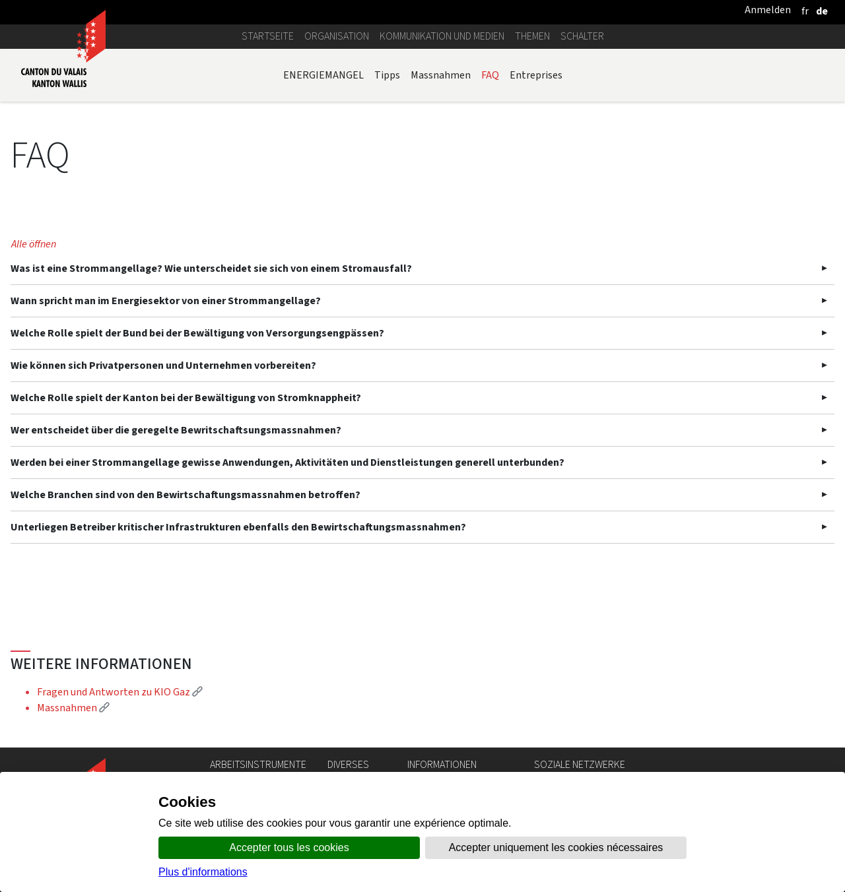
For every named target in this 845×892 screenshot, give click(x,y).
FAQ (490, 75)
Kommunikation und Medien (442, 36)
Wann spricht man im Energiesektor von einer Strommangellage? (166, 300)
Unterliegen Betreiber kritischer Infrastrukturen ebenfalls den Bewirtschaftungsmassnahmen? (238, 527)
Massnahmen (441, 75)
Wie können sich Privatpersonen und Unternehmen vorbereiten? (163, 365)
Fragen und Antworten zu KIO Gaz (120, 692)
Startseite (268, 36)
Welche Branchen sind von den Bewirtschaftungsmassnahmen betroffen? (185, 494)
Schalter (582, 36)
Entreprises (536, 75)
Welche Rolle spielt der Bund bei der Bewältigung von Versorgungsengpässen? (197, 333)
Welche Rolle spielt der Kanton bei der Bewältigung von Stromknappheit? (186, 397)
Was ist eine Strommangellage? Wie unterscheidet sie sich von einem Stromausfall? (211, 268)
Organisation (336, 36)
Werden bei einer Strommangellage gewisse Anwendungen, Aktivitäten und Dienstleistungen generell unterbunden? (287, 462)
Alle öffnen (33, 244)
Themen (532, 36)
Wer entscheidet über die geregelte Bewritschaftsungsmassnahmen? (176, 430)
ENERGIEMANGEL (323, 75)
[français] (805, 11)
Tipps (387, 75)
